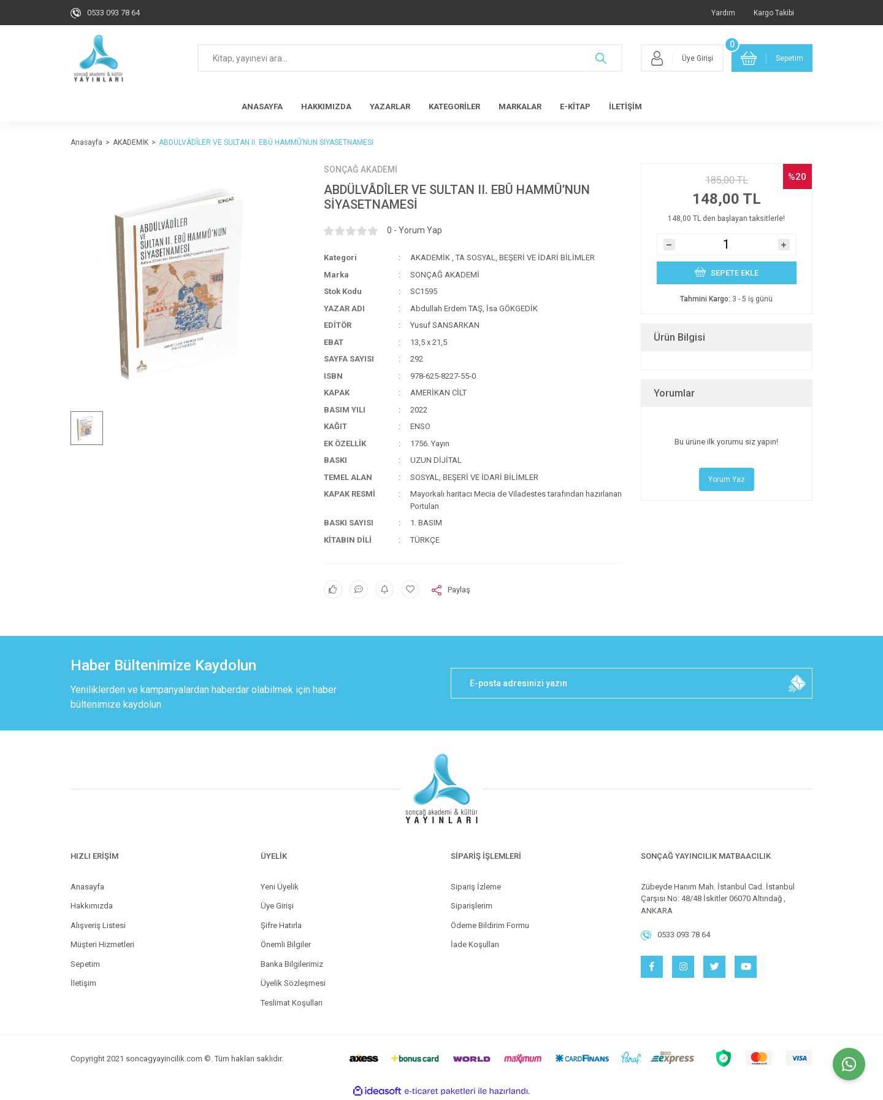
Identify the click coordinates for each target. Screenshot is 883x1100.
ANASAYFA (262, 106)
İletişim (83, 983)
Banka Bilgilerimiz (292, 964)
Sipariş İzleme (476, 886)
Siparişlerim (471, 905)
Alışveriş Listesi (98, 925)
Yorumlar (674, 393)
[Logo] (98, 58)
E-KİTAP (575, 106)
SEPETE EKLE (727, 272)
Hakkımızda (92, 905)
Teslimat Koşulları (292, 1002)
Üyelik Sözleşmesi (293, 983)
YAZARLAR (390, 106)
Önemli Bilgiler (286, 944)
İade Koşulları (475, 944)
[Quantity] (726, 244)
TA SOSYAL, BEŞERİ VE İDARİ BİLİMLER (525, 257)
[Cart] (772, 58)
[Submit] (797, 683)
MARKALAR (520, 106)
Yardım (723, 13)
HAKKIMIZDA (326, 106)
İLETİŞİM (625, 106)
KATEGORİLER (454, 106)
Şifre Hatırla (281, 925)
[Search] (409, 58)
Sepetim (85, 964)
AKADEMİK (430, 257)
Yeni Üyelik (280, 886)
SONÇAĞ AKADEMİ (360, 169)
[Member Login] (682, 58)
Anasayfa (87, 886)
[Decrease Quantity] (669, 244)
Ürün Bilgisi (679, 337)
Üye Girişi (277, 905)
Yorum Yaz (726, 479)
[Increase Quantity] (784, 244)
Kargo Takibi (774, 13)
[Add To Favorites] (410, 589)
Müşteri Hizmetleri (102, 944)
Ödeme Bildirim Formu (490, 925)
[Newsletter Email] (631, 683)
